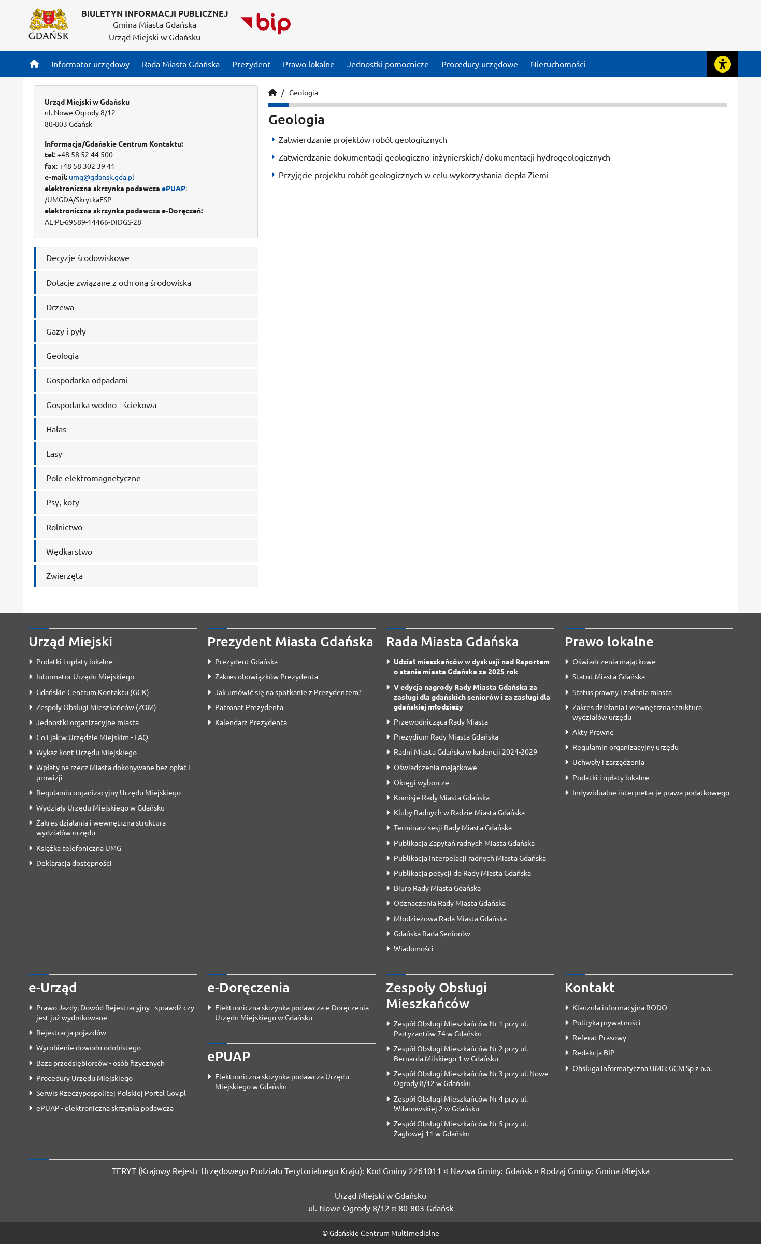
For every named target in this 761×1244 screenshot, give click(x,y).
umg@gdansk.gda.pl (101, 176)
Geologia (303, 92)
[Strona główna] (34, 63)
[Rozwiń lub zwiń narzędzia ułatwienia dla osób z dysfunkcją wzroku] (722, 64)
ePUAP (173, 188)
